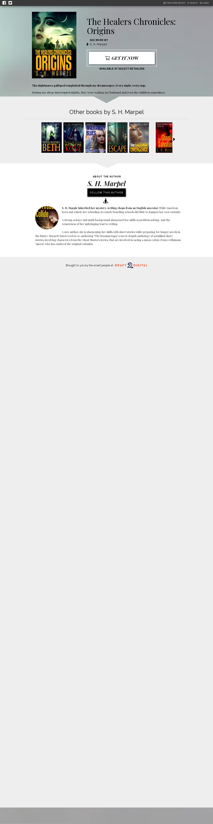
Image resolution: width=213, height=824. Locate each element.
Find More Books (174, 3)
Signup (192, 3)
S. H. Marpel (98, 44)
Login (204, 3)
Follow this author (106, 192)
